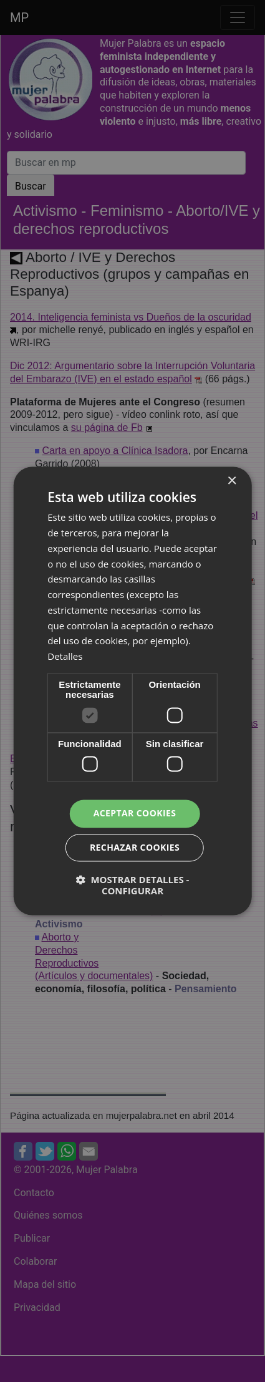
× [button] (231, 481)
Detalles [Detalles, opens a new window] (64, 656)
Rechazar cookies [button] (135, 848)
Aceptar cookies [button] (135, 813)
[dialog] (132, 691)
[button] (132, 885)
